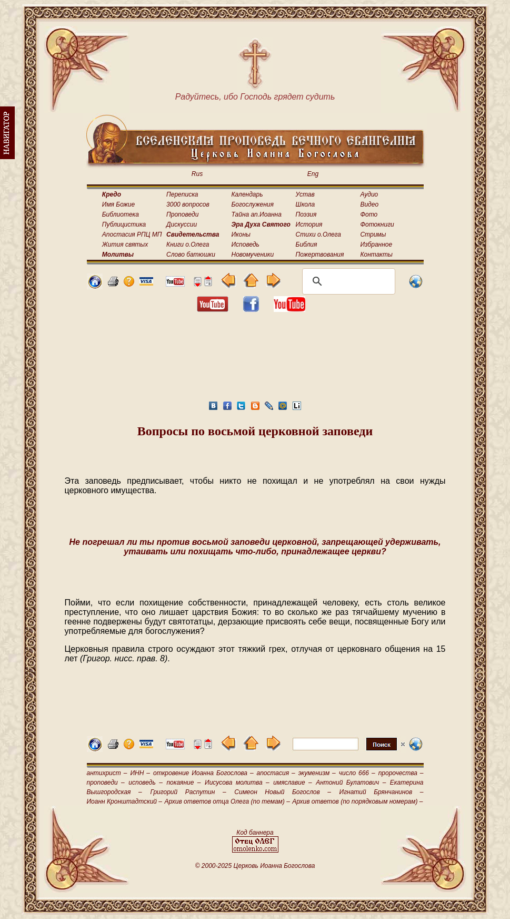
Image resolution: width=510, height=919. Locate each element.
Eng (312, 174)
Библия (306, 244)
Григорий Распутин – (188, 792)
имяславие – (292, 782)
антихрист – (107, 773)
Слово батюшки (190, 254)
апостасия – (276, 773)
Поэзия (306, 214)
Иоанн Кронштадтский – (125, 801)
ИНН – (140, 773)
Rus (197, 174)
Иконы (241, 234)
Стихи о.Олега (318, 234)
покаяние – (183, 782)
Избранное (376, 244)
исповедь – (145, 782)
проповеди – (106, 782)
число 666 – (357, 773)
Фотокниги (377, 224)
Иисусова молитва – (237, 782)
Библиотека (120, 214)
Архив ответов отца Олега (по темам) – (226, 801)
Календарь (247, 194)
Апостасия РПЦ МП (132, 234)
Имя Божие (118, 204)
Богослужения (253, 204)
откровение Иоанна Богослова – (203, 773)
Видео (369, 204)
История (309, 224)
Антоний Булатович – (351, 782)
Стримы (373, 234)
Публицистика (124, 224)
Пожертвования (320, 254)
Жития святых (125, 244)
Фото (368, 214)
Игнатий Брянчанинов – (381, 792)
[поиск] (347, 281)
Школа (305, 204)
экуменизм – (317, 773)
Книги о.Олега (187, 244)
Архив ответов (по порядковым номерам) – (357, 801)
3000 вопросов (187, 204)
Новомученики (253, 254)
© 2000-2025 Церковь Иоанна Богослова (255, 865)
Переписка (182, 194)
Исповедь (245, 244)
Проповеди (182, 214)
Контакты (376, 254)
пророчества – (401, 773)
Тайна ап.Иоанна (257, 214)
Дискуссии (181, 224)
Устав (305, 194)
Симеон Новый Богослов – (282, 792)
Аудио (369, 194)
